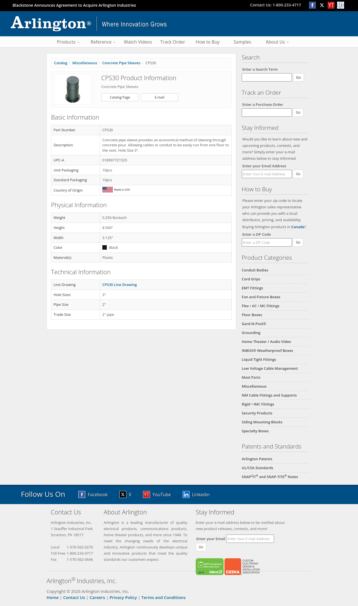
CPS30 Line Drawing (119, 284)
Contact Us (74, 597)
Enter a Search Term (260, 69)
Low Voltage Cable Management (270, 368)
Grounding (251, 332)
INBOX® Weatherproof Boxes (267, 350)
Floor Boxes (252, 314)
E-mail (159, 97)
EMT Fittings (252, 287)
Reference (103, 42)
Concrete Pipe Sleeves (121, 62)
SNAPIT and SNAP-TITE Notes (270, 476)
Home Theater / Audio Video (266, 341)
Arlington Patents (257, 458)
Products (68, 42)
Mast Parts (251, 377)
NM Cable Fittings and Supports (269, 395)
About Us (277, 42)
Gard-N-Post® (254, 323)
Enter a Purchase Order (262, 104)
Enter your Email (210, 538)
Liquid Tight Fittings (259, 359)
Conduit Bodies (255, 270)
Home (53, 597)
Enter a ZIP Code (256, 234)
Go (298, 173)
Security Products (257, 413)
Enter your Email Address (264, 165)
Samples (242, 42)
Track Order (172, 42)
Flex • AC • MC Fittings (260, 305)
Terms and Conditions (163, 597)
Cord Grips (251, 278)
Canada (297, 226)
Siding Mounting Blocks (262, 421)
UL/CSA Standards (257, 467)
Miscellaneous (254, 386)
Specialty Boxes (255, 430)
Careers (97, 597)
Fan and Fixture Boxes (261, 296)
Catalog (60, 62)
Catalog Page (120, 97)
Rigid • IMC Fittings (258, 404)
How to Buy (208, 42)
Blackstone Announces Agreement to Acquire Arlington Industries (74, 5)
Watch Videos (138, 42)
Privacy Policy (123, 597)
